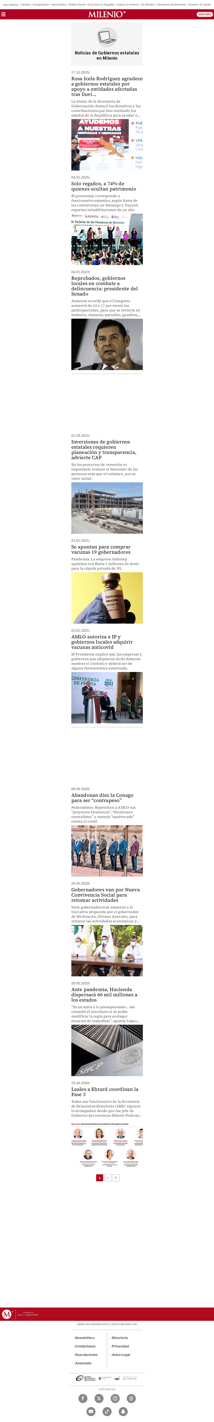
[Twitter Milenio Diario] (99, 1398)
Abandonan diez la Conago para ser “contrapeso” (102, 798)
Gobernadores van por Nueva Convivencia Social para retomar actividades (105, 894)
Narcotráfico (59, 4)
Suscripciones (86, 1355)
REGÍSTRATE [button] (205, 14)
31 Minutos (148, 4)
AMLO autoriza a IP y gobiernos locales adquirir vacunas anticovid (102, 641)
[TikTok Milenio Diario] (107, 1411)
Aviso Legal (121, 1355)
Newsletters (85, 1338)
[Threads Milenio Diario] (131, 1398)
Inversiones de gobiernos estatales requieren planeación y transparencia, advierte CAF (103, 449)
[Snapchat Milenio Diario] (123, 1411)
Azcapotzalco (41, 4)
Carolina (26, 4)
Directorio (120, 1338)
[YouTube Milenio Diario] (91, 1411)
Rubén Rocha (77, 4)
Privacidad (120, 1346)
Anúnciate (83, 1363)
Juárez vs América (128, 4)
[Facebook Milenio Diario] (82, 1398)
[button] (3, 15)
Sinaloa (193, 4)
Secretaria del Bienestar (171, 4)
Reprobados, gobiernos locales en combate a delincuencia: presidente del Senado (104, 286)
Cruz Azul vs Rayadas (101, 4)
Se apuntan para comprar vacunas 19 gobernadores (101, 549)
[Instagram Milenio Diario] (115, 1398)
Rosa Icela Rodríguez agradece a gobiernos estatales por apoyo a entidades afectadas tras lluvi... (107, 86)
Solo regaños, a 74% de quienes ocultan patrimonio (103, 186)
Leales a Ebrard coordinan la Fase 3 (105, 1092)
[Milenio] (107, 14)
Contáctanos (85, 1346)
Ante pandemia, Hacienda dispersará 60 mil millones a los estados (104, 994)
